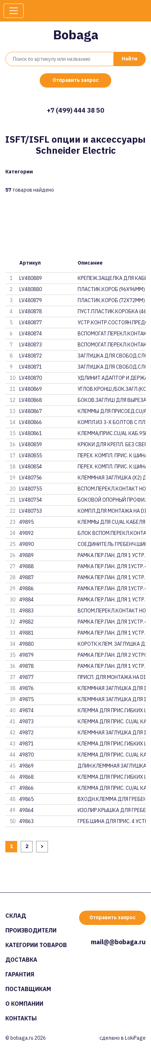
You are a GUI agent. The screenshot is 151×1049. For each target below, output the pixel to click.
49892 (26, 533)
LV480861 (30, 433)
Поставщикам (28, 989)
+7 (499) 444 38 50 (75, 110)
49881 (26, 633)
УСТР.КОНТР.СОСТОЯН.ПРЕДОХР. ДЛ (112, 322)
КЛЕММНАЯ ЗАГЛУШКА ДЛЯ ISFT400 (112, 699)
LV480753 (30, 511)
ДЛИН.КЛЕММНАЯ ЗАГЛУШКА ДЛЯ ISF (112, 766)
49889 (26, 555)
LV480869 (30, 389)
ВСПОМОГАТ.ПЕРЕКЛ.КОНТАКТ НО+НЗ (112, 333)
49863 (26, 821)
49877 (26, 677)
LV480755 (30, 489)
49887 (26, 577)
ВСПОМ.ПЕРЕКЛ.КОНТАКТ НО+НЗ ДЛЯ (112, 489)
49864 (26, 810)
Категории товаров (36, 945)
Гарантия (19, 974)
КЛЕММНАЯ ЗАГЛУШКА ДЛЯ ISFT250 (112, 732)
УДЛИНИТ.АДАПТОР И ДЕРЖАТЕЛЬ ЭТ (112, 378)
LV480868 (30, 400)
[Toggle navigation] (14, 11)
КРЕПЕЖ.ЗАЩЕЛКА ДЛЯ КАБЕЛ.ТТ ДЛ (112, 278)
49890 (26, 544)
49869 (26, 766)
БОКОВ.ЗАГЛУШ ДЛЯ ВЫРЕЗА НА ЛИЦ (112, 400)
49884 (26, 599)
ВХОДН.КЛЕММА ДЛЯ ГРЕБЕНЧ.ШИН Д (112, 799)
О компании (24, 1003)
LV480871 (30, 367)
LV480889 (30, 278)
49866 (26, 788)
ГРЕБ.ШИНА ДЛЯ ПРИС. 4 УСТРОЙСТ (112, 821)
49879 (26, 655)
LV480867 (30, 411)
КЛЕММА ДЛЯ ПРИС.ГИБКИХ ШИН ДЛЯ (112, 710)
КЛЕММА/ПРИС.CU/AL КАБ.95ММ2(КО (112, 433)
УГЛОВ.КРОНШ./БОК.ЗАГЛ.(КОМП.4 (112, 389)
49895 (26, 522)
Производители (31, 930)
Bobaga (75, 34)
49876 (26, 688)
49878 (26, 666)
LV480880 (30, 289)
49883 (26, 610)
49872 (26, 732)
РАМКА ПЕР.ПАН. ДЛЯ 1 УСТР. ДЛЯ (112, 555)
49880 (26, 644)
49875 (26, 699)
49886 (26, 588)
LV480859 (30, 444)
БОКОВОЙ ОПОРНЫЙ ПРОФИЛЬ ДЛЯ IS (112, 500)
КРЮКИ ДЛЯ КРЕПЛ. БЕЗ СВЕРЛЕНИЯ (112, 444)
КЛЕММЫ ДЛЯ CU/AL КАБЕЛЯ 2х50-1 (112, 522)
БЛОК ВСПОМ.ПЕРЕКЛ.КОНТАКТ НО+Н (112, 533)
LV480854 (30, 466)
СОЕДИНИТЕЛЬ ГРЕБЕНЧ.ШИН (112, 544)
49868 (26, 777)
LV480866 (30, 422)
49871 (26, 743)
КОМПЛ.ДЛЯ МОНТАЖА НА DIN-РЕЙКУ (112, 511)
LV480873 (30, 344)
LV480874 (30, 333)
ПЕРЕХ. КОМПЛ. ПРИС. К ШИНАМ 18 (112, 455)
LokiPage (135, 1038)
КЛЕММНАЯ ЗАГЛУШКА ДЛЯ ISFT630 (112, 688)
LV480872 (30, 356)
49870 (26, 755)
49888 (26, 566)
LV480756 (30, 477)
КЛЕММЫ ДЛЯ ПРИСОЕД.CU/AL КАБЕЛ (112, 411)
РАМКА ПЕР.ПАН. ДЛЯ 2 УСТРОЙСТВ (112, 655)
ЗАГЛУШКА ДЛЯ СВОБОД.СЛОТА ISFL (112, 356)
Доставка (21, 959)
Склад (15, 915)
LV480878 (30, 311)
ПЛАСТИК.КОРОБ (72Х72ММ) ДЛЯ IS (112, 300)
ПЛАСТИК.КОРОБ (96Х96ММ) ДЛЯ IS (112, 289)
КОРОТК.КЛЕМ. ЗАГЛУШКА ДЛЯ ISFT (112, 644)
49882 (26, 622)
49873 (26, 721)
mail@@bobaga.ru (118, 942)
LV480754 (30, 500)
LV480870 (30, 378)
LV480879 (30, 300)
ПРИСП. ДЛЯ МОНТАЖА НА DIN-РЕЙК (112, 677)
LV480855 (30, 455)
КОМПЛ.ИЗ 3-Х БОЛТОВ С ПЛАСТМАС (112, 422)
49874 (26, 710)
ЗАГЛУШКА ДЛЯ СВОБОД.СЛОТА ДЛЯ (112, 367)
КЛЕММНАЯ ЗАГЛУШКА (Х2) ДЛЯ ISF (112, 477)
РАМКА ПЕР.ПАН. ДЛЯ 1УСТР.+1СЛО (112, 566)
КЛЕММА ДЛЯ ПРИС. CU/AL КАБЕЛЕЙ (112, 721)
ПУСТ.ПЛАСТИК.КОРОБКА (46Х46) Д (112, 311)
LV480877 (30, 322)
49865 (26, 799)
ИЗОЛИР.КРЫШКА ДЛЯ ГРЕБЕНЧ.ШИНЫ (112, 810)
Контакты (21, 1018)
